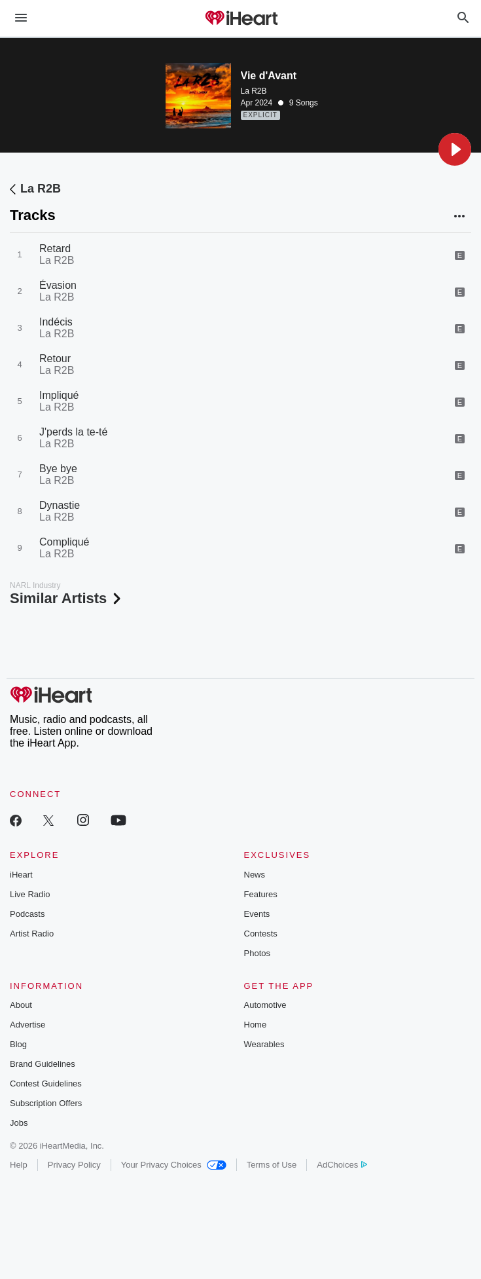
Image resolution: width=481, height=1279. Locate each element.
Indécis (56, 321)
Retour (55, 358)
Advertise (27, 1024)
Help (18, 1165)
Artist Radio (32, 933)
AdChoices (342, 1165)
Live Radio (30, 894)
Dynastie (59, 505)
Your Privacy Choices (173, 1165)
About (21, 1005)
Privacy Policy (74, 1165)
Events (257, 914)
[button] (454, 149)
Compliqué (64, 541)
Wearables (264, 1044)
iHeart (21, 875)
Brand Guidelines (42, 1064)
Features (260, 894)
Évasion (58, 285)
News (255, 875)
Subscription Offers (46, 1103)
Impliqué (59, 395)
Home (255, 1024)
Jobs (18, 1123)
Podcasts (27, 914)
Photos (257, 953)
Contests (260, 933)
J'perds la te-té (73, 431)
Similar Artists (67, 598)
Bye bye (58, 468)
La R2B (254, 91)
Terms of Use (272, 1165)
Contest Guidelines (46, 1083)
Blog (18, 1044)
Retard (55, 248)
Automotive (265, 1005)
